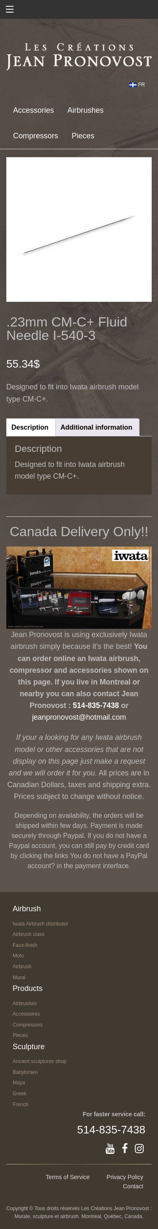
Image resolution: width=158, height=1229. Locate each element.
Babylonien (25, 1072)
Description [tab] (29, 427)
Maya (19, 1083)
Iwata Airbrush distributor (40, 924)
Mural (19, 977)
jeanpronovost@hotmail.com (79, 717)
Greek (20, 1094)
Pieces (83, 136)
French (20, 1104)
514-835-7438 (96, 705)
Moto (18, 956)
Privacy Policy (125, 1177)
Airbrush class (28, 934)
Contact (133, 1186)
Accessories (33, 110)
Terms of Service (68, 1177)
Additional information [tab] (96, 427)
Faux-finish (25, 945)
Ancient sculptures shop (39, 1061)
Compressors (35, 136)
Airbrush (22, 967)
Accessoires (26, 1014)
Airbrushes (85, 110)
